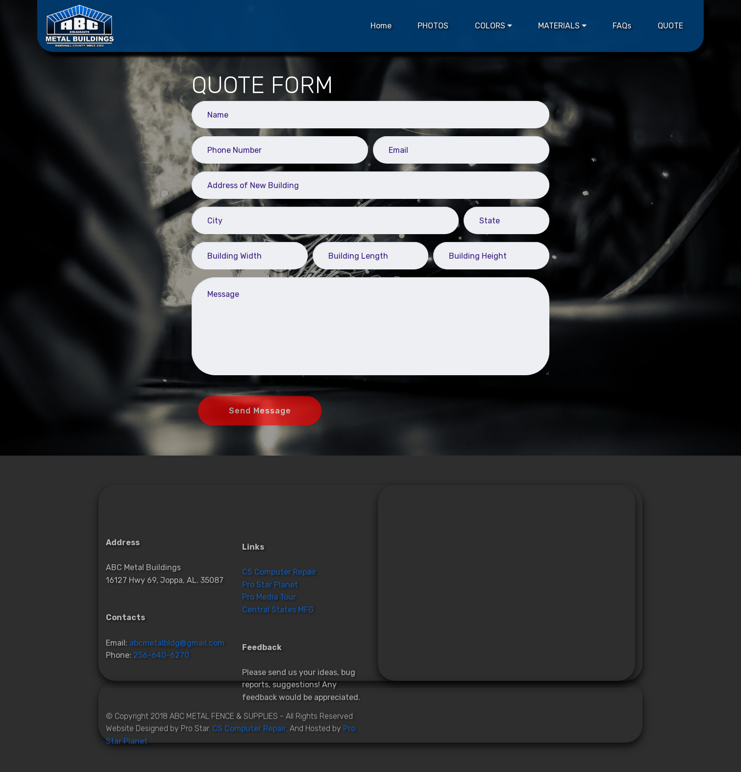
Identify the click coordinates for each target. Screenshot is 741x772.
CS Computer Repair (279, 606)
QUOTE (670, 25)
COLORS (490, 25)
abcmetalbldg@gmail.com (176, 674)
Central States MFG (278, 644)
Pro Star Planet (270, 619)
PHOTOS (433, 25)
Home (381, 25)
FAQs (622, 25)
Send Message (260, 417)
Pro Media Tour (269, 631)
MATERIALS (559, 25)
